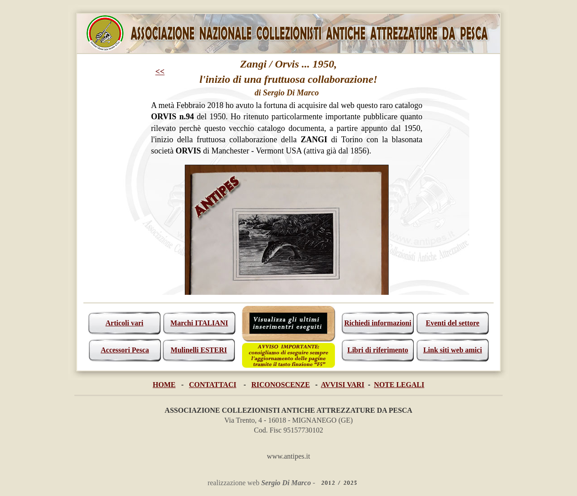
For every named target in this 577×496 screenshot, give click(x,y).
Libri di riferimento (377, 350)
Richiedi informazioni (378, 323)
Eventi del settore (453, 323)
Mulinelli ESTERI (199, 350)
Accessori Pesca (125, 350)
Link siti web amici (452, 350)
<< (160, 71)
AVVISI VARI (343, 384)
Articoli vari (124, 323)
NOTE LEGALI (399, 384)
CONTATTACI (212, 384)
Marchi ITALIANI (199, 323)
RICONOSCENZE (281, 384)
